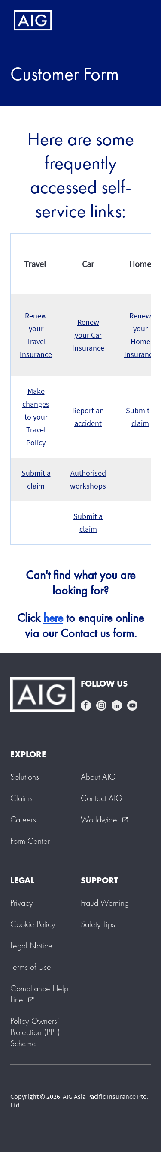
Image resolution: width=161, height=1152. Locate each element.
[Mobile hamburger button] (136, 20)
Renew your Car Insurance (88, 335)
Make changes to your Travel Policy (35, 417)
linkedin (117, 705)
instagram (101, 705)
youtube (132, 705)
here (53, 617)
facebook (86, 705)
